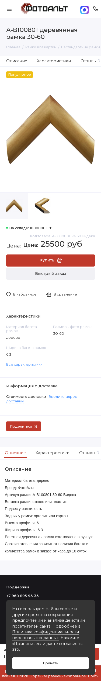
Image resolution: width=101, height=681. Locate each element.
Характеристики (54, 61)
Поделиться (23, 426)
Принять (50, 663)
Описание (16, 61)
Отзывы (88, 452)
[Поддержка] (95, 9)
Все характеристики (24, 364)
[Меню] (9, 9)
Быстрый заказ (50, 273)
